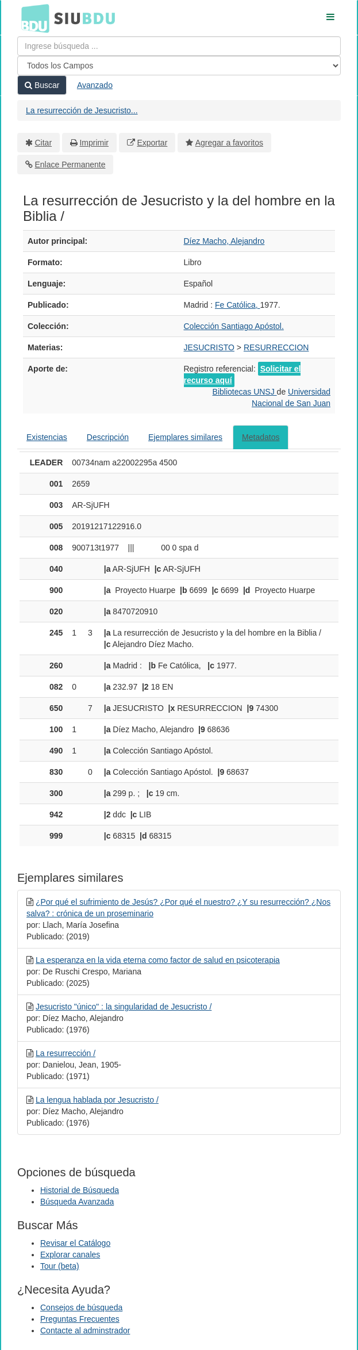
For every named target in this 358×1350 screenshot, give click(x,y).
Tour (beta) (59, 1266)
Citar (43, 142)
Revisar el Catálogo (75, 1243)
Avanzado (95, 85)
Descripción (108, 437)
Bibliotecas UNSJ (245, 391)
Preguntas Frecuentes (80, 1319)
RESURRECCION (276, 347)
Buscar (42, 85)
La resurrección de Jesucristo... (82, 110)
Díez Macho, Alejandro (224, 241)
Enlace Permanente (70, 164)
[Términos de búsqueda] (179, 46)
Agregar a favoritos (229, 142)
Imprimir (94, 142)
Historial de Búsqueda (79, 1190)
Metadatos (260, 437)
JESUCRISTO (209, 347)
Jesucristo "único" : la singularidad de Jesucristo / (123, 1006)
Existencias (46, 437)
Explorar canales (70, 1254)
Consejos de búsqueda (81, 1307)
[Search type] (179, 65)
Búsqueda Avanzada (77, 1201)
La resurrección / (65, 1053)
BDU (32, 18)
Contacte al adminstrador (85, 1330)
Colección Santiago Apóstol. (234, 326)
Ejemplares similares (185, 437)
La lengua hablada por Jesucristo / (97, 1099)
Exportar (152, 142)
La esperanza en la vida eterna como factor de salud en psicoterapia (158, 960)
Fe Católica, (237, 304)
